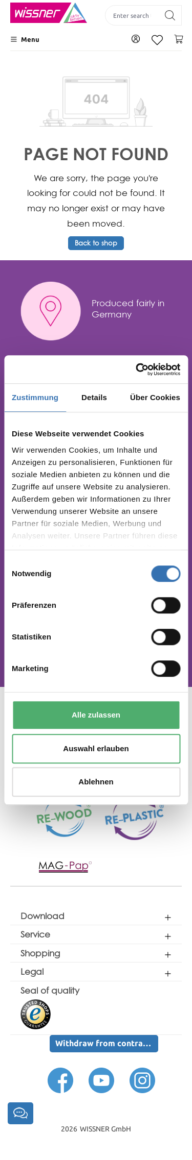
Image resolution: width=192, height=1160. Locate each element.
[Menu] (24, 39)
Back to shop (96, 243)
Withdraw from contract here (106, 1043)
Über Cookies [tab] (155, 397)
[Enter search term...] (132, 15)
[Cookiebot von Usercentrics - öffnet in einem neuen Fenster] (136, 369)
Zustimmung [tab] (35, 397)
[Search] (170, 15)
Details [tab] (94, 397)
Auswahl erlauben (96, 748)
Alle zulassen (96, 714)
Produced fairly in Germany (128, 308)
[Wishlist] (157, 40)
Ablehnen (95, 781)
